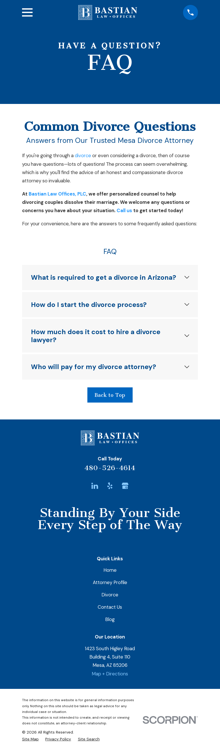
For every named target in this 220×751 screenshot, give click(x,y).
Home (110, 570)
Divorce (109, 595)
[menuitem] (30, 739)
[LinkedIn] (94, 485)
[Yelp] (110, 485)
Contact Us (110, 607)
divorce (83, 155)
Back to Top (110, 395)
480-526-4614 (110, 468)
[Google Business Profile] (125, 485)
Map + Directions (110, 674)
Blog (110, 619)
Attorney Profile (110, 582)
